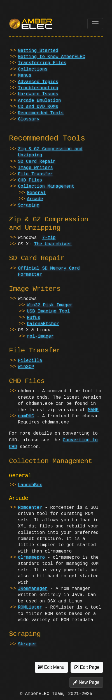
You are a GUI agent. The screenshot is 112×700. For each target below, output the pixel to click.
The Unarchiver (53, 244)
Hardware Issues (38, 94)
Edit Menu (51, 667)
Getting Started (38, 51)
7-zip (48, 238)
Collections (33, 69)
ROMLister (30, 607)
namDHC (26, 416)
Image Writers (35, 168)
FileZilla (30, 361)
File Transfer (35, 174)
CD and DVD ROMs (38, 107)
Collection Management (46, 186)
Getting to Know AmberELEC (51, 57)
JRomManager (33, 589)
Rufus (33, 318)
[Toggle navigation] (95, 23)
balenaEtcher (43, 324)
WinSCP (26, 367)
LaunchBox (30, 485)
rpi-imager (40, 336)
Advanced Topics (38, 82)
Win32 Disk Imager (50, 305)
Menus (24, 75)
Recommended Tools (41, 113)
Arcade (35, 199)
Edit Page (86, 667)
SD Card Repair (36, 162)
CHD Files (30, 180)
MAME (93, 410)
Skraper (27, 644)
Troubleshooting (38, 88)
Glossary (28, 119)
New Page (86, 682)
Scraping (28, 205)
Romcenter (30, 508)
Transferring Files (42, 63)
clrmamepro (31, 557)
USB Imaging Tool (48, 311)
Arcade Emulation (39, 101)
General (36, 193)
